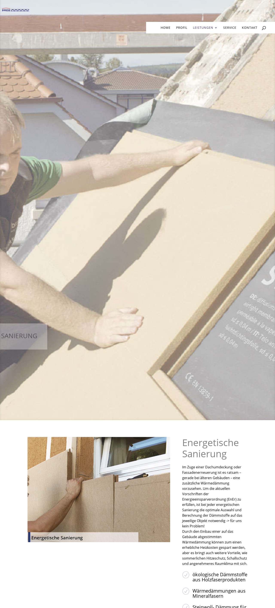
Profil (181, 28)
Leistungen (203, 28)
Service (229, 28)
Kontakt (249, 28)
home (166, 28)
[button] (265, 598)
